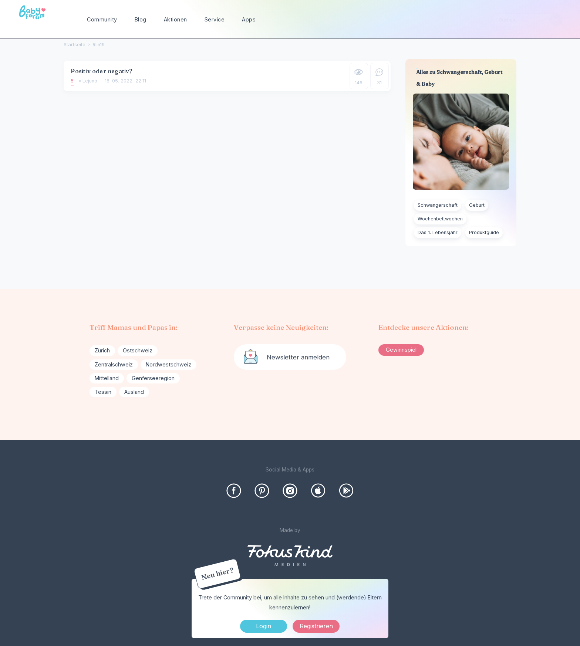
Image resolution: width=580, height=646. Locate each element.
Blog (140, 19)
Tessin (103, 392)
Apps (249, 19)
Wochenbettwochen (440, 218)
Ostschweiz (137, 350)
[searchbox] (527, 20)
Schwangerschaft (438, 205)
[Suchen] (555, 20)
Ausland (134, 392)
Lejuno (89, 81)
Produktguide (484, 232)
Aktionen (175, 19)
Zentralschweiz (114, 364)
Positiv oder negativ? (101, 71)
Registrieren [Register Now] (316, 626)
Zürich (102, 350)
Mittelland (107, 378)
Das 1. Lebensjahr (438, 232)
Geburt (477, 205)
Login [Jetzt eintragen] (263, 626)
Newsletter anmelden (298, 357)
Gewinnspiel (401, 349)
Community (102, 19)
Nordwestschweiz (168, 364)
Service (215, 19)
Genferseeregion (153, 378)
